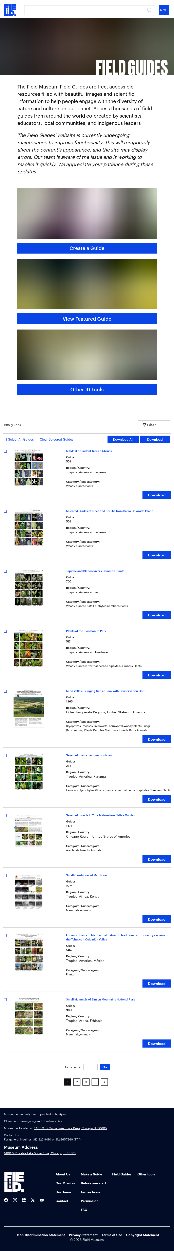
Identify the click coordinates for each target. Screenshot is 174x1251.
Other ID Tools (87, 389)
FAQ (84, 1210)
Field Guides (121, 1174)
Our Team (63, 1192)
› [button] (95, 1082)
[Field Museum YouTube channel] (42, 1200)
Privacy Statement (83, 1235)
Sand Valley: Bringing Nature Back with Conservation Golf (105, 691)
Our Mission (65, 1183)
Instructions (90, 1192)
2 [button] (77, 1082)
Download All (123, 439)
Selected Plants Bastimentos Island (90, 755)
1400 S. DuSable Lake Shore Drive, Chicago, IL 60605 (70, 1128)
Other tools (146, 1174)
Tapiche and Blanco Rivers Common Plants (95, 571)
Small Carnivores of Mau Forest (87, 875)
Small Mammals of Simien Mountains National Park (100, 999)
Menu (164, 10)
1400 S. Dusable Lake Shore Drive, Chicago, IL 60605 (40, 1153)
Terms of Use (112, 1235)
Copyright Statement (142, 1235)
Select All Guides (21, 439)
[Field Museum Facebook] (6, 1200)
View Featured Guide (87, 319)
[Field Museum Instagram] (15, 1200)
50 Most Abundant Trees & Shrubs (89, 451)
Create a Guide (87, 248)
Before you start (93, 1183)
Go (104, 1067)
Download (155, 439)
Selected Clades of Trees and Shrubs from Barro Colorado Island (109, 511)
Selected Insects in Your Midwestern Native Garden (100, 815)
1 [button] (68, 1082)
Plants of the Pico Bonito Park (86, 631)
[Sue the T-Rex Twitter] (24, 1200)
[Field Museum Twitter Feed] (33, 1200)
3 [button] (86, 1082)
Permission (89, 1201)
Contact (62, 1201)
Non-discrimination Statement (41, 1235)
